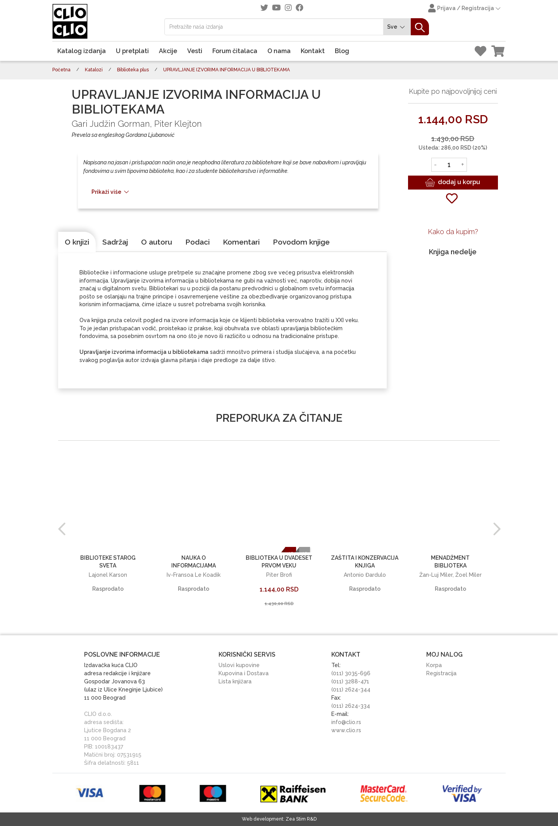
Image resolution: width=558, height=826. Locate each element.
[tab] (77, 242)
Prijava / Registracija (465, 9)
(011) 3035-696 (350, 673)
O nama (279, 51)
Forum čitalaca (234, 51)
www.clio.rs (346, 730)
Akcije (168, 51)
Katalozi (94, 69)
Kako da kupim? (453, 232)
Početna (61, 69)
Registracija (441, 673)
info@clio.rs (346, 722)
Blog (342, 51)
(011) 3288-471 (350, 681)
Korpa (434, 665)
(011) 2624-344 (350, 689)
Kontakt (313, 51)
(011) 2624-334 (350, 706)
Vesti (194, 51)
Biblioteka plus (133, 69)
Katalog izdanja (81, 51)
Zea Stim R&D (301, 819)
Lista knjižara (235, 681)
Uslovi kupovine (239, 665)
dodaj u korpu (452, 182)
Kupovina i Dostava (244, 673)
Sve (397, 27)
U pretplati (132, 51)
